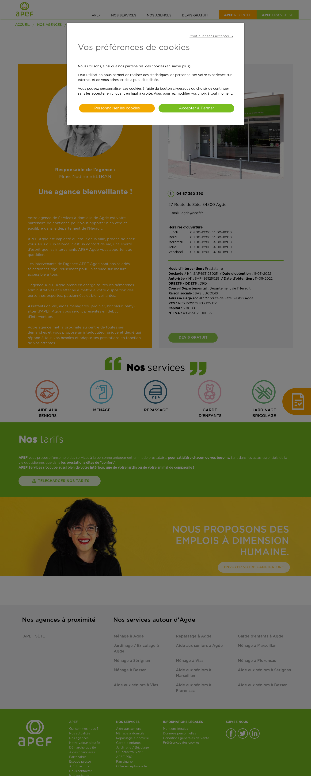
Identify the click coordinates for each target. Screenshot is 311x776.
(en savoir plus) (177, 66)
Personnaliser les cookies (117, 108)
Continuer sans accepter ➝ (211, 36)
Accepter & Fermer (196, 108)
